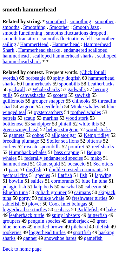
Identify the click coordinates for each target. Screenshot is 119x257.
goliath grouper (51, 192)
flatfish (65, 175)
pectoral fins (15, 175)
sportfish (82, 232)
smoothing (80, 21)
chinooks (81, 101)
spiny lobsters (66, 215)
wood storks (98, 129)
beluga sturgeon (62, 129)
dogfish (33, 169)
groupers (11, 221)
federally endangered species (53, 158)
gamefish (93, 238)
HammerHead (34, 44)
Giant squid (48, 163)
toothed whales (85, 112)
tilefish (102, 226)
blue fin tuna (94, 181)
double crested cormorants (75, 169)
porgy (25, 198)
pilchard (79, 226)
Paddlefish (88, 209)
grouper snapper (48, 101)
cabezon (93, 186)
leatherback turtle (26, 215)
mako (96, 158)
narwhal (69, 186)
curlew (10, 146)
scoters (60, 95)
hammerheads (37, 83)
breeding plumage (21, 141)
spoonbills (69, 83)
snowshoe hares (60, 238)
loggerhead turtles (47, 232)
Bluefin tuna (15, 192)
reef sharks (103, 146)
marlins (50, 118)
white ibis (89, 123)
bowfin (16, 181)
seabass (62, 209)
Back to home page (22, 249)
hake (111, 209)
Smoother (59, 27)
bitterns (94, 141)
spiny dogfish (67, 78)
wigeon (26, 106)
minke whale (51, 198)
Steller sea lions (63, 141)
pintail (64, 123)
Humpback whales (28, 152)
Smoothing (34, 27)
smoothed (56, 21)
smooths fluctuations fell (67, 38)
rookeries (12, 232)
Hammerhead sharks (39, 50)
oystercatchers (48, 112)
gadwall (17, 89)
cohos (38, 135)
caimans (82, 192)
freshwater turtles (90, 198)
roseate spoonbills (42, 146)
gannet (30, 238)
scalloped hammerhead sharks (63, 55)
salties (37, 181)
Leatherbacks (101, 83)
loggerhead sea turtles (25, 209)
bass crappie (66, 152)
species (43, 175)
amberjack (78, 221)
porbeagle (35, 78)
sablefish (12, 203)
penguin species (44, 221)
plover (34, 203)
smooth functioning (22, 33)
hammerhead (16, 163)
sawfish (82, 95)
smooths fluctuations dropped (76, 33)
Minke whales (84, 106)
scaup (29, 118)
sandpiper (41, 123)
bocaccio (77, 163)
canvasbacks (32, 95)
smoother (104, 21)
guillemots (13, 101)
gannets (16, 135)
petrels (9, 118)
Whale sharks (46, 89)
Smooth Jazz (86, 27)
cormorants (62, 181)
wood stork (77, 118)
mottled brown (48, 226)
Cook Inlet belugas (68, 203)
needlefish (52, 106)
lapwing (103, 175)
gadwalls (77, 89)
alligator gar (63, 135)
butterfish (97, 215)
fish (83, 175)
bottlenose (13, 123)
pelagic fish (14, 186)
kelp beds (43, 186)
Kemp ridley (96, 135)
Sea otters (103, 163)
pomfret (76, 146)
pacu (13, 169)
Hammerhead (66, 44)
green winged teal (21, 129)
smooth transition (20, 38)
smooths (11, 27)
